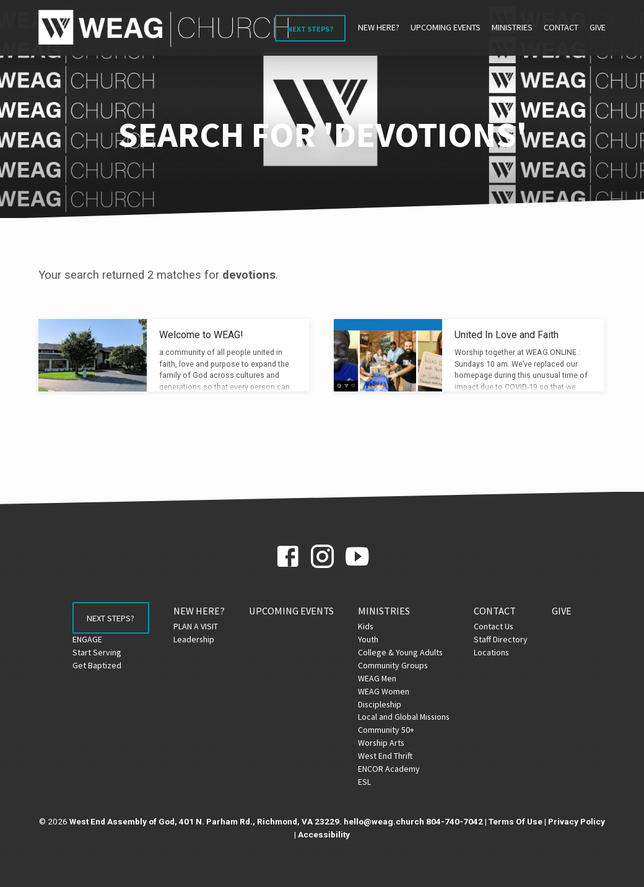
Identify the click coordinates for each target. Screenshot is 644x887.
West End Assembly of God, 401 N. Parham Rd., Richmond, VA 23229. (205, 821)
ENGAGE (80, 643)
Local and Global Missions (411, 716)
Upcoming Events (446, 27)
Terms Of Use (515, 821)
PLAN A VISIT (202, 626)
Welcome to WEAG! (201, 335)
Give (598, 27)
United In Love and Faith (507, 335)
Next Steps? (310, 28)
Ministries (512, 27)
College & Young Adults (407, 652)
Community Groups (400, 665)
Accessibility (324, 834)
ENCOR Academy (396, 768)
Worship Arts (388, 742)
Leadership (200, 639)
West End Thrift (392, 755)
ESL (371, 781)
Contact (561, 27)
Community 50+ (393, 729)
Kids (373, 626)
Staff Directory (508, 639)
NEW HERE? (378, 27)
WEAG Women (391, 691)
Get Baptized (89, 669)
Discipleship (387, 704)
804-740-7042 (454, 821)
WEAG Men (384, 678)
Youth (375, 639)
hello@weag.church (384, 821)
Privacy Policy (576, 821)
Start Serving (89, 656)
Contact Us (501, 626)
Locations (498, 652)
